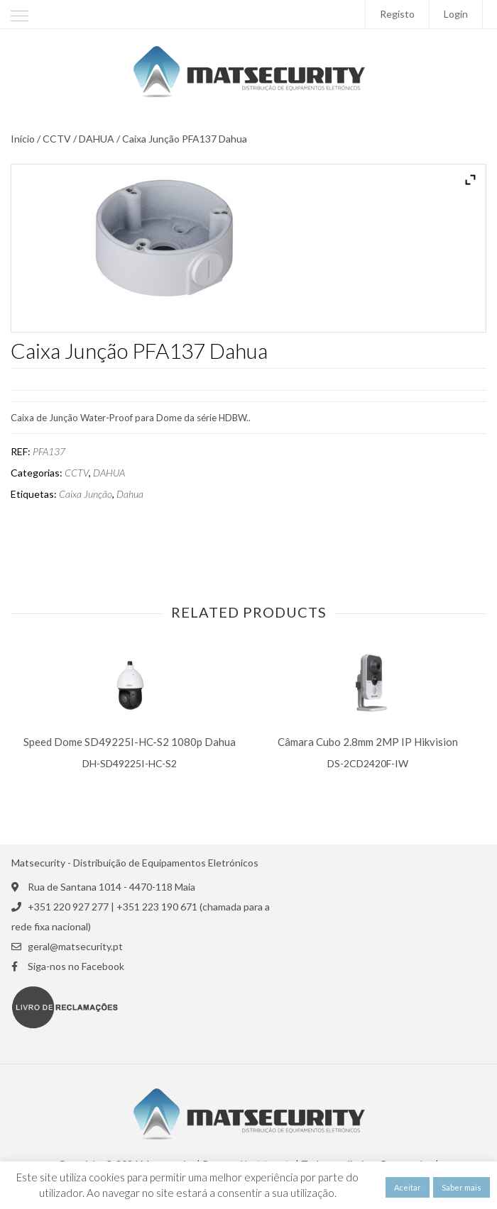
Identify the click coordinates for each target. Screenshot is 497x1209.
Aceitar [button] (407, 1187)
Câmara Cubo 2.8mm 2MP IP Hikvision (368, 742)
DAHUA (96, 139)
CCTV (57, 139)
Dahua (129, 494)
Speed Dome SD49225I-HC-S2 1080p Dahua (129, 742)
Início (23, 139)
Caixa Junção (85, 494)
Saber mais (461, 1187)
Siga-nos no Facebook (76, 966)
